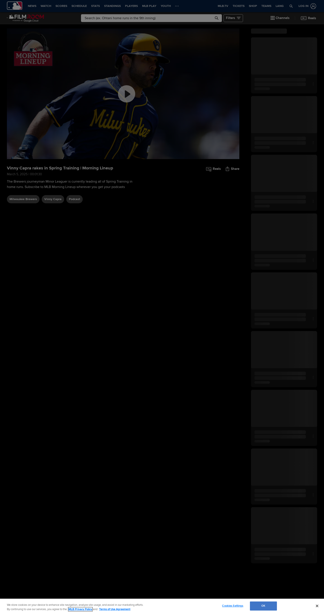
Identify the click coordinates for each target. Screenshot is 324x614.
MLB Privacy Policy (80, 609)
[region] (162, 606)
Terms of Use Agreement (114, 609)
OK (263, 606)
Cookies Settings (232, 606)
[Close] (317, 606)
